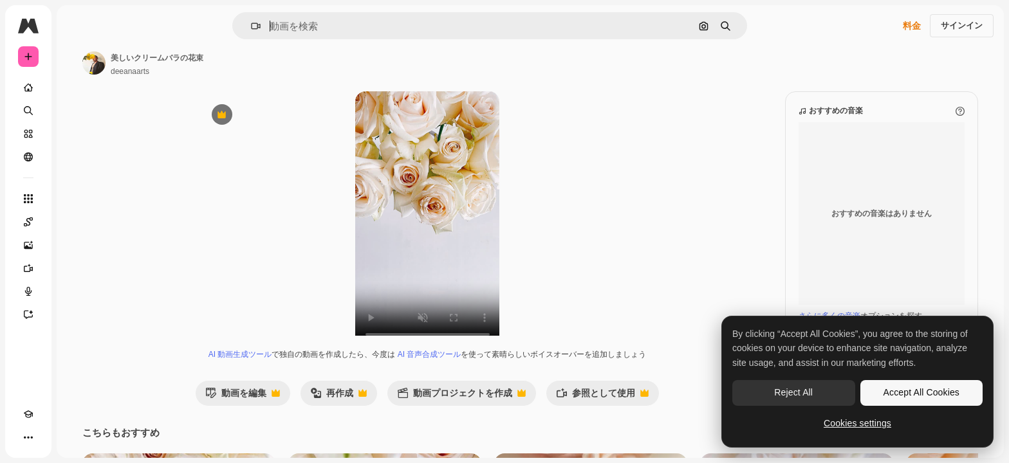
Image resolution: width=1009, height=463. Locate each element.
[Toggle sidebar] (126, 25)
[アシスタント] (77, 314)
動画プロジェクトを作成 (510, 409)
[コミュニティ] (77, 157)
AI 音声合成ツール (478, 367)
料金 (912, 26)
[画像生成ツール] (77, 245)
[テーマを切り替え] (51, 437)
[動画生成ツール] (77, 268)
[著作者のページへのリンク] (191, 63)
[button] (299, 26)
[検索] (77, 110)
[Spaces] (77, 222)
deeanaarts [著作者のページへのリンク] (227, 71)
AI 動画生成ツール (289, 367)
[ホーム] (77, 87)
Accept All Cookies (921, 392)
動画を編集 (291, 409)
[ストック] (77, 133)
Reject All (793, 392)
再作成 (387, 409)
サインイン (962, 25)
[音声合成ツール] (77, 291)
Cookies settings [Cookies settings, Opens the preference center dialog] (857, 423)
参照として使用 (651, 409)
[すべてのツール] (77, 198)
